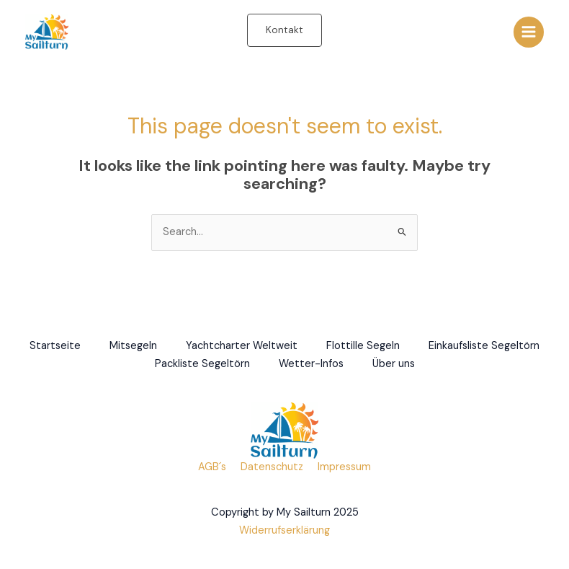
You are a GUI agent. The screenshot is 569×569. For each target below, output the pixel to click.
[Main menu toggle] (529, 32)
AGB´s (212, 467)
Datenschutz (272, 467)
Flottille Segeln (363, 346)
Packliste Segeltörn (202, 364)
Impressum (344, 467)
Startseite (55, 346)
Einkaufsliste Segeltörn (484, 346)
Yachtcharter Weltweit (241, 346)
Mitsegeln (133, 346)
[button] (284, 30)
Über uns (393, 364)
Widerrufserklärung (284, 530)
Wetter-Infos (311, 364)
